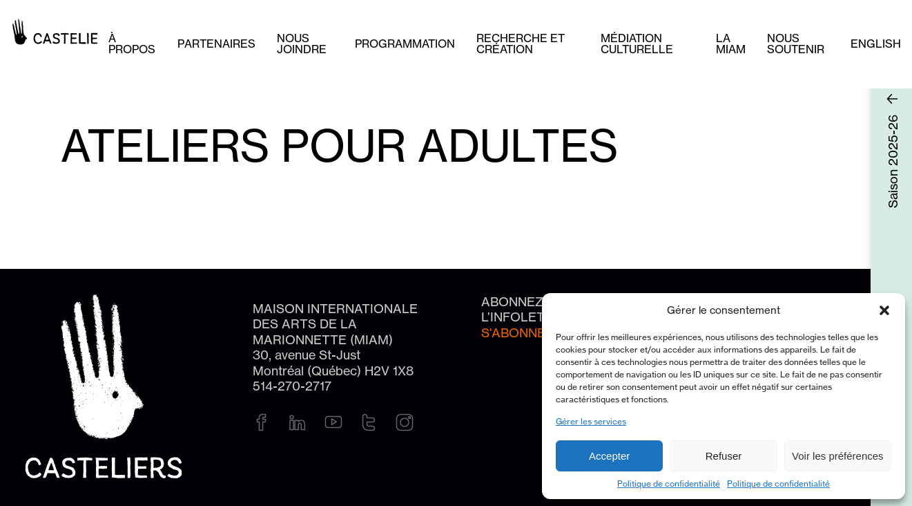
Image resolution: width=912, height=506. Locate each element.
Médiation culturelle (637, 43)
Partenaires (216, 43)
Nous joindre (302, 43)
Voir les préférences (838, 456)
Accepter (609, 456)
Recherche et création (520, 43)
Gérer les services (591, 421)
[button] (884, 310)
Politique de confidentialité (668, 483)
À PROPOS (131, 43)
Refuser (724, 456)
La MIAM (731, 43)
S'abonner (517, 332)
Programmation (405, 43)
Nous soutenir (795, 43)
